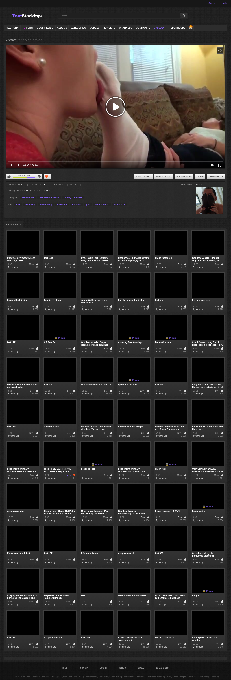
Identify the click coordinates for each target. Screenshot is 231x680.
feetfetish (62, 204)
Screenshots (184, 176)
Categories (78, 28)
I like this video (9, 176)
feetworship (46, 204)
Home (64, 668)
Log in (224, 3)
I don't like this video (39, 176)
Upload (159, 28)
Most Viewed (44, 28)
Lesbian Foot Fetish (48, 197)
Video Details (143, 176)
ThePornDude (176, 28)
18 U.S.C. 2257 (162, 668)
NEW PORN (12, 28)
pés (88, 204)
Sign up (211, 3)
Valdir (199, 184)
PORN (27, 28)
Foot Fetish (28, 197)
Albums (62, 28)
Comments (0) (216, 176)
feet (18, 204)
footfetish (76, 204)
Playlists (109, 28)
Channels (125, 28)
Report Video (163, 176)
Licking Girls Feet (73, 197)
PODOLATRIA (102, 204)
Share (200, 176)
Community (143, 28)
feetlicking (30, 204)
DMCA (141, 668)
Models (95, 28)
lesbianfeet (119, 204)
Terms (122, 668)
